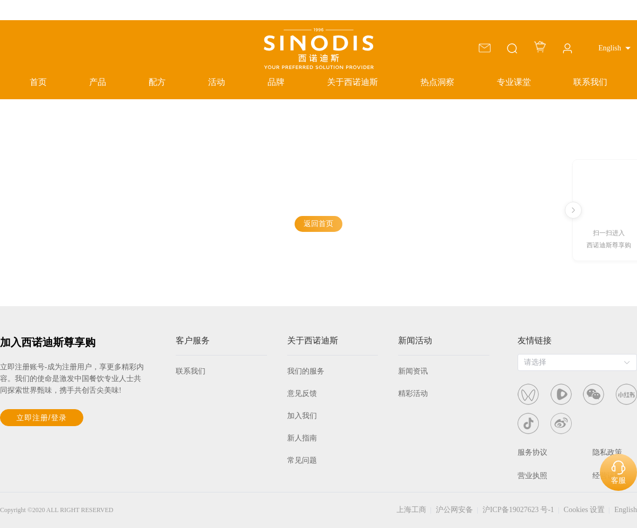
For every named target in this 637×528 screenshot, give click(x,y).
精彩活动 (413, 393)
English (625, 510)
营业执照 (532, 476)
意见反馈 (302, 393)
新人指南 (302, 438)
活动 (216, 81)
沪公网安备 (454, 510)
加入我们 (302, 416)
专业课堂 (514, 81)
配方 (157, 81)
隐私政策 (607, 452)
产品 (97, 81)
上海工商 (411, 510)
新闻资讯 (413, 371)
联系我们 (590, 81)
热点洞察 (437, 81)
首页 (38, 81)
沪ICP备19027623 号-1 (518, 510)
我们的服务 (305, 371)
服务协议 (532, 452)
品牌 (276, 81)
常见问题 (302, 460)
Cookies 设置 (584, 510)
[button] (614, 48)
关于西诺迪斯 (352, 81)
